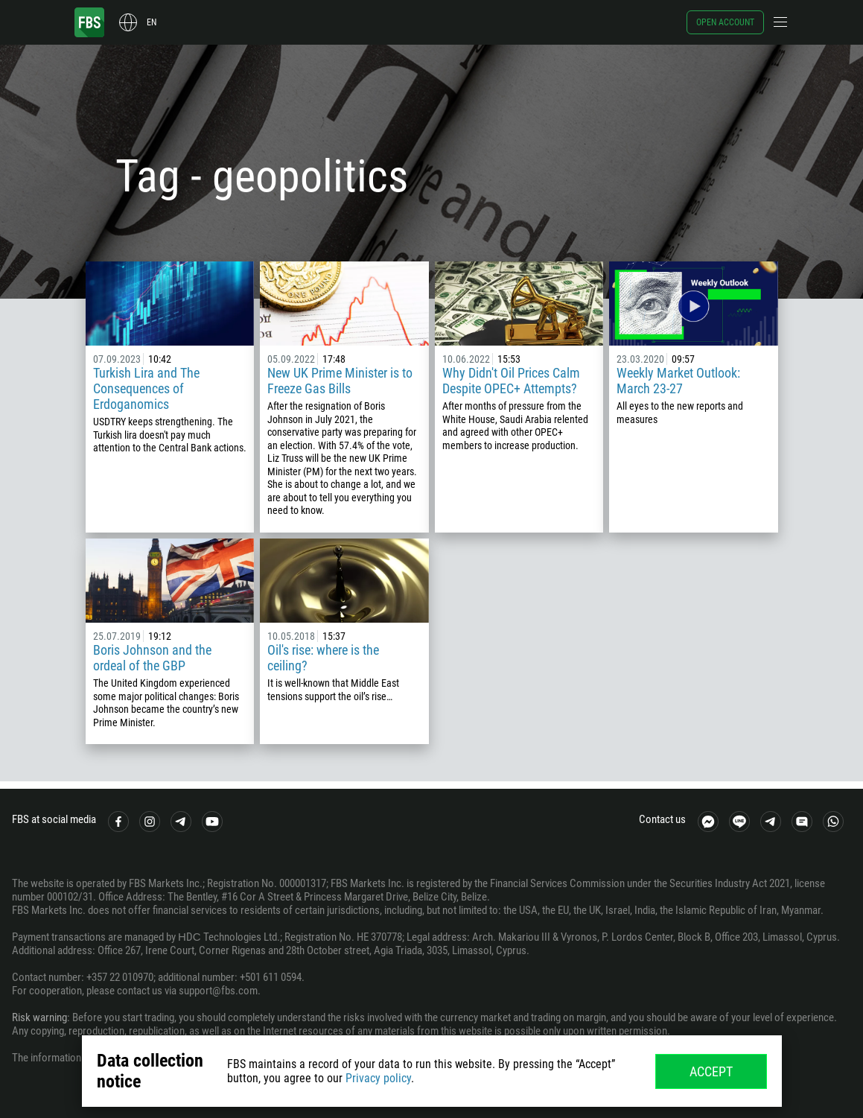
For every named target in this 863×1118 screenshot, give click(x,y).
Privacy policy (378, 1078)
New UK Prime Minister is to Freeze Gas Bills (340, 380)
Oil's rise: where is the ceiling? (323, 657)
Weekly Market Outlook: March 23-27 (678, 380)
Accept (711, 1071)
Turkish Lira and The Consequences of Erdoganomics (146, 388)
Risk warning (39, 1017)
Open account (725, 22)
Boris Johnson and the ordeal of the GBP (152, 657)
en (151, 22)
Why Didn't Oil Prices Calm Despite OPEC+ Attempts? (511, 380)
